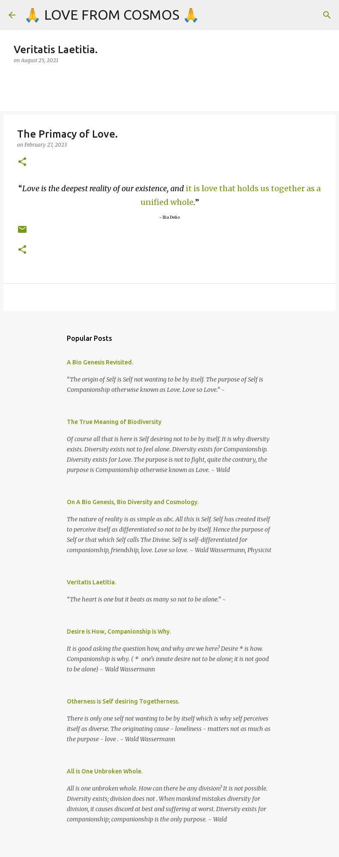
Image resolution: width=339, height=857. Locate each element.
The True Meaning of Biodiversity (114, 421)
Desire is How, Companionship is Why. (119, 631)
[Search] (327, 15)
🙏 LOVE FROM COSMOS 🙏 (111, 14)
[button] (22, 162)
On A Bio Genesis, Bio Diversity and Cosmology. (133, 502)
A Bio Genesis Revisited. (100, 362)
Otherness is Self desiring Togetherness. (123, 701)
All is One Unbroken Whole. (105, 771)
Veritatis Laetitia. (91, 582)
